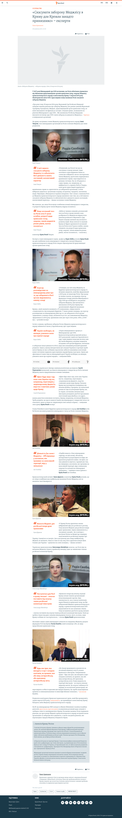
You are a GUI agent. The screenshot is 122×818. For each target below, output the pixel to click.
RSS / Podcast (13, 811)
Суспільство (37, 8)
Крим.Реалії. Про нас (41, 802)
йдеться (86, 115)
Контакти (38, 808)
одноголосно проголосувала (48, 709)
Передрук (38, 805)
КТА (107, 3)
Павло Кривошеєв (37, 25)
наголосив (82, 692)
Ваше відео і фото (14, 802)
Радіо (10, 805)
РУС (102, 3)
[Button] (79, 34)
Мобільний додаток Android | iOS (19, 808)
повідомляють (55, 700)
